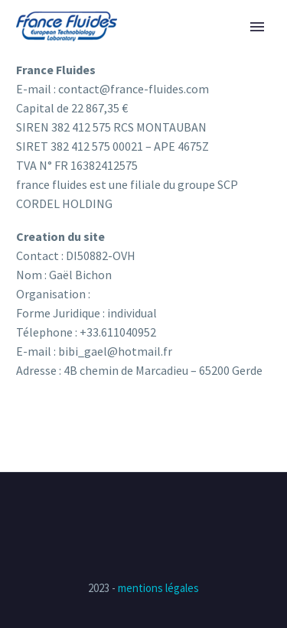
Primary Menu (257, 26)
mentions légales (158, 588)
